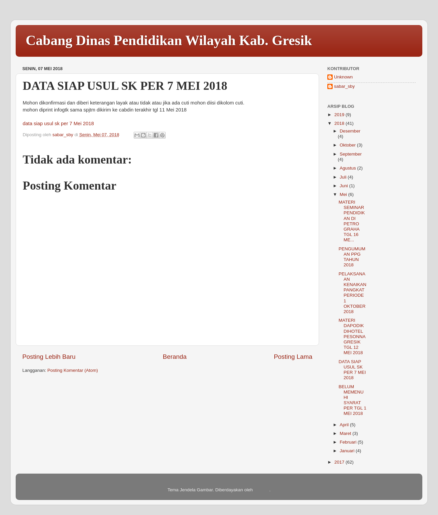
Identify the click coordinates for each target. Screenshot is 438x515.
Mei (344, 194)
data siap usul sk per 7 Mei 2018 (58, 123)
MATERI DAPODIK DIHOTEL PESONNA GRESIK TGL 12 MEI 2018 (352, 336)
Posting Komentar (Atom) (72, 370)
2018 (340, 123)
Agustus (348, 168)
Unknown (343, 76)
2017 (340, 462)
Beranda (174, 356)
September (351, 154)
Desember (350, 131)
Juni (344, 185)
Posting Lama (293, 356)
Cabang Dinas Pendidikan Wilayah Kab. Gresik (169, 40)
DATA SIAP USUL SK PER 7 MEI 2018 (352, 369)
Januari (348, 450)
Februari (349, 442)
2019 (340, 114)
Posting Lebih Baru (49, 356)
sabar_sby (344, 86)
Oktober (348, 145)
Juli (344, 177)
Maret (346, 433)
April (345, 424)
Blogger (261, 489)
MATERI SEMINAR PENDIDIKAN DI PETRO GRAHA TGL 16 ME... (352, 221)
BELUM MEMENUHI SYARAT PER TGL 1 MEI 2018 (352, 400)
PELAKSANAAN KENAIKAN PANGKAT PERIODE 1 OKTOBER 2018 (352, 292)
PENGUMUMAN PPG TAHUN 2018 (352, 257)
